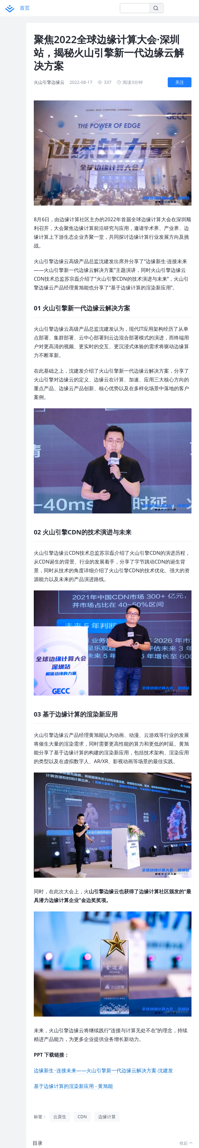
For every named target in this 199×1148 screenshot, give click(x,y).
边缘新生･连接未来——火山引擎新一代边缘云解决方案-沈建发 (103, 1067)
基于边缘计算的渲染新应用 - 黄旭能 (73, 1083)
